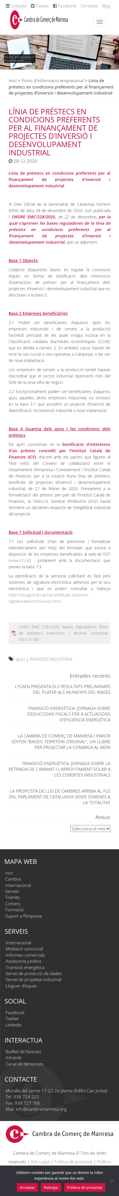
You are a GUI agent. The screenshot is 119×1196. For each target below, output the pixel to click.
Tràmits (12, 897)
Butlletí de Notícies (23, 1051)
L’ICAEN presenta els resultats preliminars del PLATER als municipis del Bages (62, 689)
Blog (106, 6)
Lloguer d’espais (21, 986)
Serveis (12, 891)
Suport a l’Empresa (23, 916)
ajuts (20, 659)
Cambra (13, 879)
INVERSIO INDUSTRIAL (51, 659)
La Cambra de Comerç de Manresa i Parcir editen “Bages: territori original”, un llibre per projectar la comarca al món (61, 741)
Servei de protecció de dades (34, 973)
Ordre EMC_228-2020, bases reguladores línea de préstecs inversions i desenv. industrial (63, 630)
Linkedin (16, 6)
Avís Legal (40, 1161)
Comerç (12, 903)
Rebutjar (51, 1187)
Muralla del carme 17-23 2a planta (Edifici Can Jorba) (56, 1090)
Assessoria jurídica (23, 961)
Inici (13, 80)
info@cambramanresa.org (41, 1109)
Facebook (65, 6)
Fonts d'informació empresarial (53, 80)
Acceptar (27, 1187)
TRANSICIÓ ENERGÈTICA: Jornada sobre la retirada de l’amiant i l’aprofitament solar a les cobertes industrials (59, 769)
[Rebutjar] (112, 1181)
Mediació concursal (24, 949)
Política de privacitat (73, 1161)
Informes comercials (25, 955)
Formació (14, 909)
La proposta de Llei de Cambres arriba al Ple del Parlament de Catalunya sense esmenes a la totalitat (59, 796)
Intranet (13, 1057)
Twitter (40, 6)
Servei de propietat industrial (33, 979)
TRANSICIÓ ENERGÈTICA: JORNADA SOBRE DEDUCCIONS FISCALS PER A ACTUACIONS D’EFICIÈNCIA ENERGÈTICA (68, 714)
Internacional (18, 885)
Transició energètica (25, 967)
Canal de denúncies (25, 1064)
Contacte (89, 6)
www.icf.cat (20, 560)
